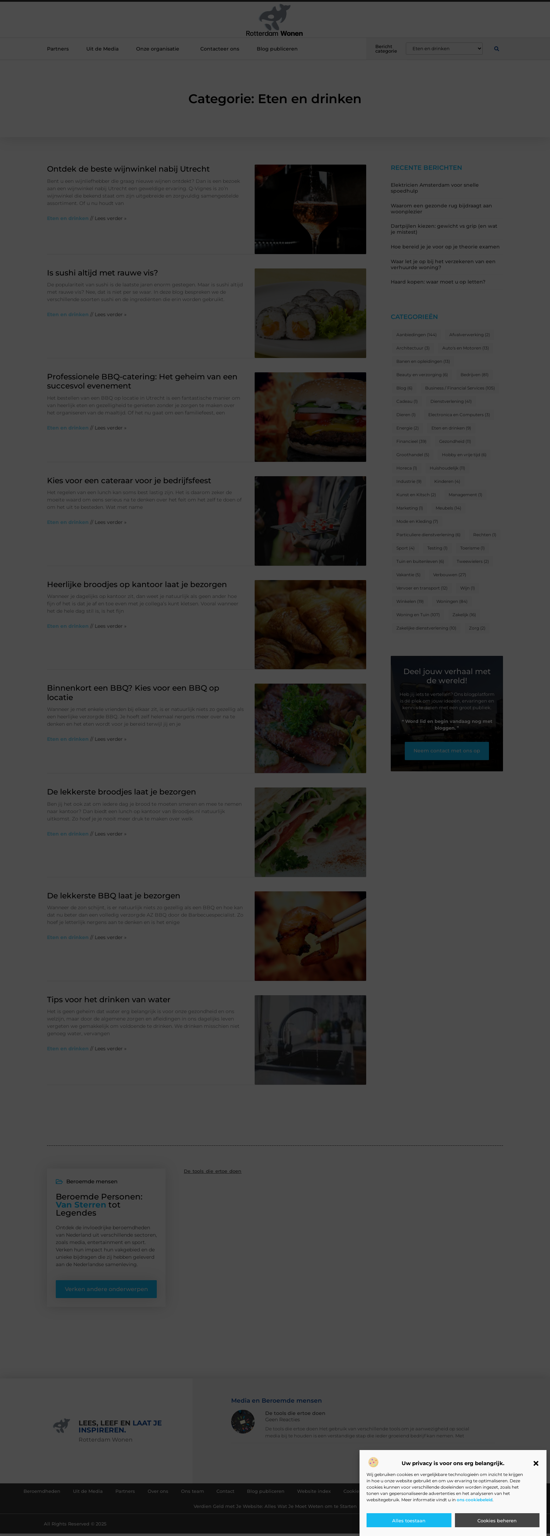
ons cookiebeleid (474, 1499)
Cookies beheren (497, 1520)
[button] (535, 1463)
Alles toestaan (408, 1520)
